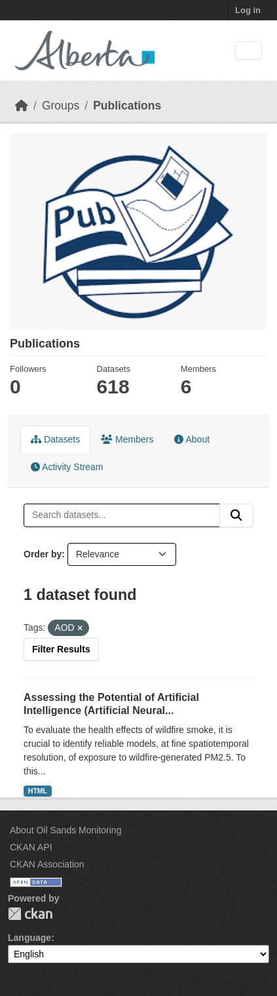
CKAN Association (47, 864)
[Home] (21, 105)
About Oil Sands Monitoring (65, 830)
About (192, 439)
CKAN (30, 914)
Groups (60, 105)
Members (127, 439)
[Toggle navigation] (248, 50)
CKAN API (31, 847)
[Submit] (236, 515)
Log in (248, 10)
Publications (127, 105)
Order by (43, 554)
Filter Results (61, 649)
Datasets (55, 439)
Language (29, 937)
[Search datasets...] (122, 515)
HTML (37, 791)
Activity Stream (67, 467)
